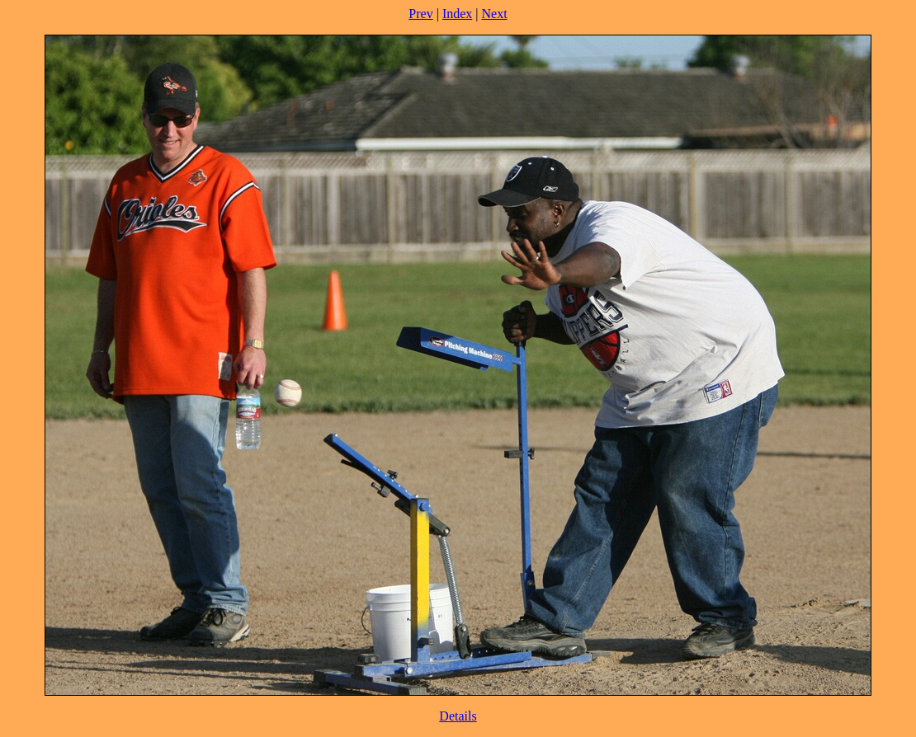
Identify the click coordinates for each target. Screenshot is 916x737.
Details (457, 716)
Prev (420, 14)
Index (457, 14)
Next (495, 14)
